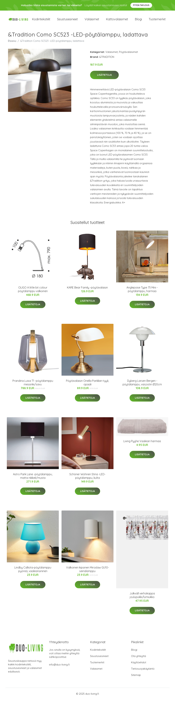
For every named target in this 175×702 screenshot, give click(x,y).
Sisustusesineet (67, 20)
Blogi (138, 20)
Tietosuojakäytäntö (142, 671)
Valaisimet (92, 20)
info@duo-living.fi (59, 667)
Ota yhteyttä (138, 658)
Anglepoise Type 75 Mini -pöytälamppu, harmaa (142, 291)
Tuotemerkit (157, 20)
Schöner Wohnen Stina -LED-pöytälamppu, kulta (87, 478)
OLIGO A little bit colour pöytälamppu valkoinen (33, 291)
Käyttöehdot (138, 664)
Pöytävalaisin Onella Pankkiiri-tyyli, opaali (87, 384)
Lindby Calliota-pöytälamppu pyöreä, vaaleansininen (32, 571)
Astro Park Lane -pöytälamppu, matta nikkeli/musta (32, 478)
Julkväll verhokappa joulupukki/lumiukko (142, 597)
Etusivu (12, 43)
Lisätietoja (104, 77)
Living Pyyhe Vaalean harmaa (142, 443)
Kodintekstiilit (41, 20)
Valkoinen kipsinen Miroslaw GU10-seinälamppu (87, 571)
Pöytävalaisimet (128, 54)
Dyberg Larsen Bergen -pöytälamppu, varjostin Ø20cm (142, 384)
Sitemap (136, 677)
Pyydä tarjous (141, 5)
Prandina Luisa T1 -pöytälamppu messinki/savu (32, 384)
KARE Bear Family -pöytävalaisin (87, 290)
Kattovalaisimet (117, 20)
